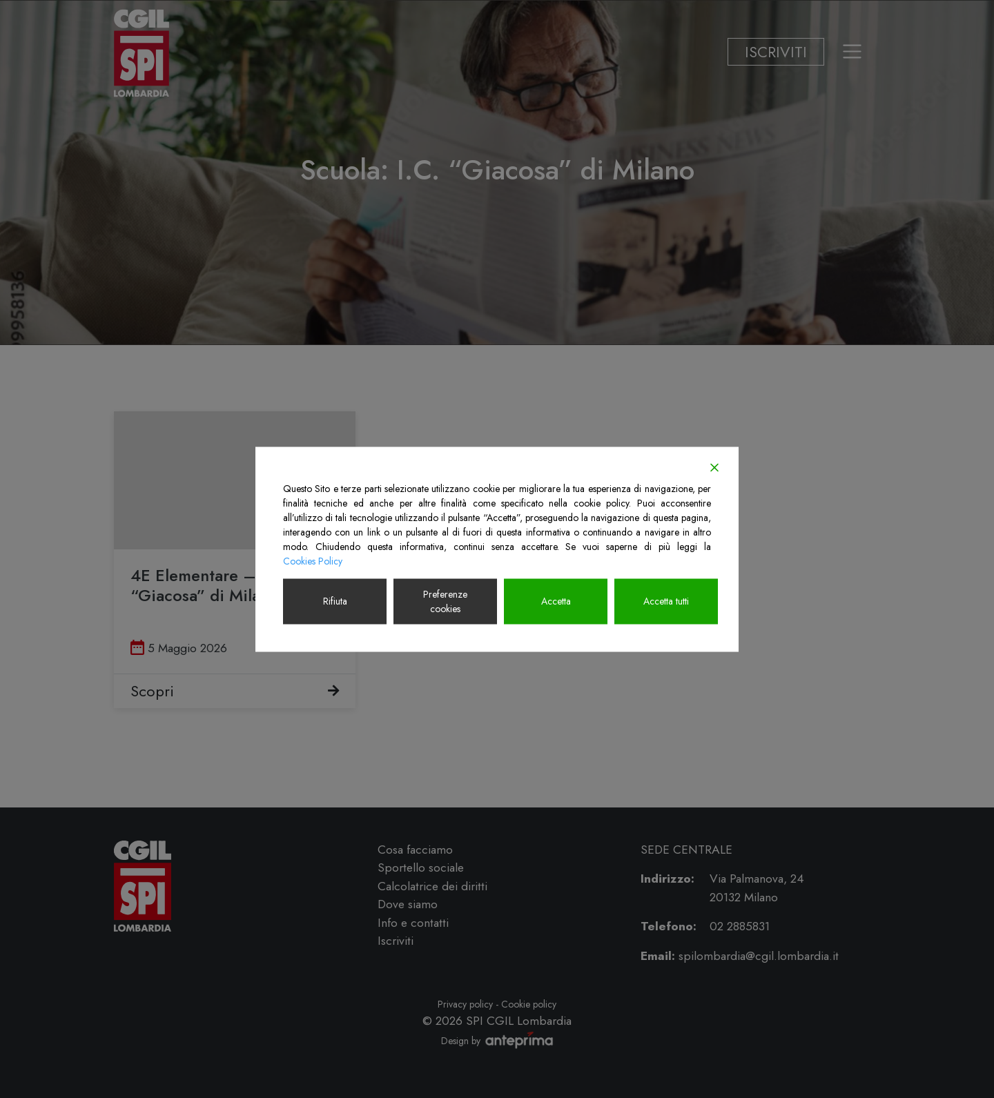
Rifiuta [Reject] (335, 601)
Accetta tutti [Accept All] (666, 601)
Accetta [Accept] (556, 601)
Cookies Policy (312, 560)
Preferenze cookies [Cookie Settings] (445, 601)
